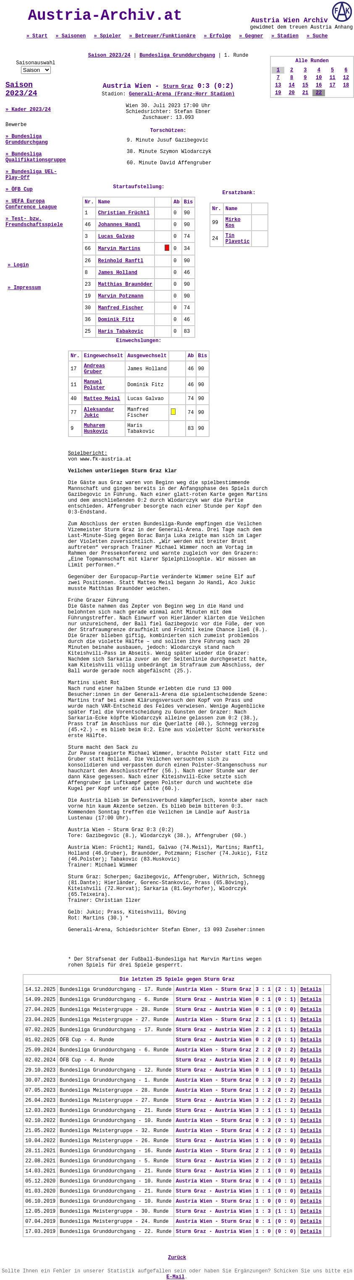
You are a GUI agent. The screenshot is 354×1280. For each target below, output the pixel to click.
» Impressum (24, 288)
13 (278, 85)
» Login (18, 265)
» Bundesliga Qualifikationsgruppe (35, 157)
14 (291, 85)
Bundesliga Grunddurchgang (177, 55)
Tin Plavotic (238, 239)
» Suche (317, 36)
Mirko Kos (233, 223)
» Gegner (251, 36)
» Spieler (107, 36)
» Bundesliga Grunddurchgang (26, 139)
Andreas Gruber (94, 369)
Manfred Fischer (120, 308)
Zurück (177, 1258)
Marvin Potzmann (120, 296)
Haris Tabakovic (120, 331)
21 (305, 93)
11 (332, 78)
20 (291, 93)
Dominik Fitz (116, 320)
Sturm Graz (178, 87)
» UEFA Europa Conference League (31, 204)
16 (319, 85)
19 (278, 93)
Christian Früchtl (123, 213)
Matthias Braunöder (125, 284)
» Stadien (285, 36)
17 (332, 85)
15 (305, 85)
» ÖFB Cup (19, 189)
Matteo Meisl (102, 399)
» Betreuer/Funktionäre (162, 36)
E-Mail (175, 1277)
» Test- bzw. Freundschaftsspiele (34, 222)
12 (346, 78)
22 (319, 93)
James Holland (117, 273)
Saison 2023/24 (21, 89)
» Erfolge (217, 36)
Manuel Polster (94, 385)
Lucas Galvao (116, 237)
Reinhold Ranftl (120, 261)
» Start (36, 36)
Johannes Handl (119, 225)
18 (346, 85)
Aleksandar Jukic (99, 413)
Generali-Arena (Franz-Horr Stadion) (182, 94)
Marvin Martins (119, 249)
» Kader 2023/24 (28, 110)
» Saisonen (70, 36)
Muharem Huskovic (96, 429)
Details (310, 990)
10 (319, 78)
